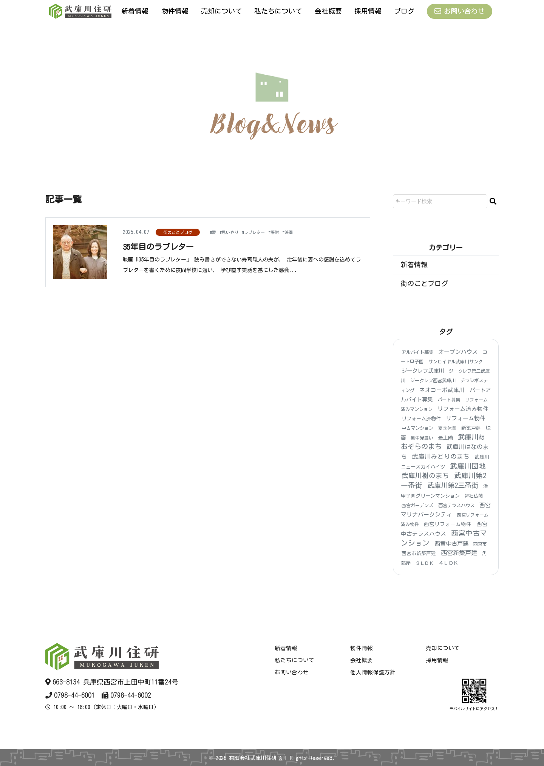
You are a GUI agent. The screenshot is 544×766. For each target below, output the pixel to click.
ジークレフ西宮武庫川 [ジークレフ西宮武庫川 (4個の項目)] (433, 380)
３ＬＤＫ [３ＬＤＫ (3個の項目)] (425, 563)
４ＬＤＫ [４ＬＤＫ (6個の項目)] (448, 563)
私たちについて (278, 11)
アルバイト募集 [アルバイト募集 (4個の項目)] (417, 352)
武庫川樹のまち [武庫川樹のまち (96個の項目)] (425, 475)
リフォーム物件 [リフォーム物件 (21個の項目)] (465, 418)
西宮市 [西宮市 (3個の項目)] (480, 543)
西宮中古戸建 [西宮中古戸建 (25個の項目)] (451, 543)
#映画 (305, 231)
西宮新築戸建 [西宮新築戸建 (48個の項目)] (459, 553)
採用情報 (368, 11)
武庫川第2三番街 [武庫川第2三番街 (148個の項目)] (452, 485)
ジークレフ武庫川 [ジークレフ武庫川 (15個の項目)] (423, 371)
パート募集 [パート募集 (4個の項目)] (448, 399)
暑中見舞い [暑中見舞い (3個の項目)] (422, 437)
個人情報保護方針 (373, 672)
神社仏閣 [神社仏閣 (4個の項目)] (474, 496)
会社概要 (328, 11)
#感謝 (288, 231)
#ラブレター (263, 231)
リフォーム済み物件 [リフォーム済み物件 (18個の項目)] (462, 409)
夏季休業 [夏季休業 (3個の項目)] (447, 428)
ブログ (404, 11)
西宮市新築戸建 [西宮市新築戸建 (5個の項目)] (419, 553)
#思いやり (234, 231)
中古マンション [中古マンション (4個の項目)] (417, 428)
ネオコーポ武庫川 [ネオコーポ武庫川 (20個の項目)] (442, 390)
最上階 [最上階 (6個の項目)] (445, 437)
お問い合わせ (459, 11)
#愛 (214, 231)
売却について (221, 11)
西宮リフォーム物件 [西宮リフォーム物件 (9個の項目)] (447, 524)
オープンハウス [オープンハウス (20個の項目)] (458, 352)
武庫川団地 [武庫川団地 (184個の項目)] (468, 466)
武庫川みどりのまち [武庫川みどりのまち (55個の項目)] (441, 456)
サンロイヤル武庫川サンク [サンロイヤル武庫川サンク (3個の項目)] (455, 361)
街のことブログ (177, 232)
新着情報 (134, 11)
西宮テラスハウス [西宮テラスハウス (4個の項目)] (456, 505)
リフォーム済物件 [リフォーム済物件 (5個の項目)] (421, 418)
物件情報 (175, 11)
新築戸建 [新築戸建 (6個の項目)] (471, 428)
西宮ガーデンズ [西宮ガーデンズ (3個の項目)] (417, 505)
